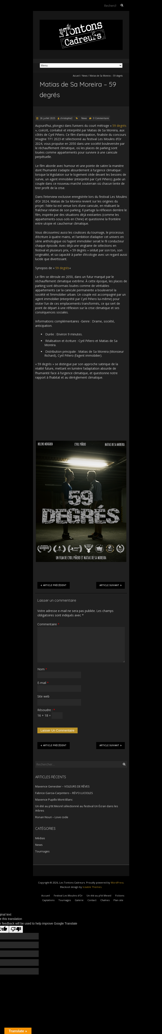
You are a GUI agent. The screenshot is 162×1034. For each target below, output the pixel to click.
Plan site (118, 900)
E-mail (43, 683)
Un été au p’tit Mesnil (99, 895)
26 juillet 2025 (47, 118)
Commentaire (48, 624)
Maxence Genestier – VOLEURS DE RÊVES (62, 786)
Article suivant (110, 585)
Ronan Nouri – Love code (51, 817)
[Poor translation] (16, 929)
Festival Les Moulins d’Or (68, 895)
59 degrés (119, 125)
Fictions (119, 895)
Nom (42, 669)
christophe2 (66, 118)
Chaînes (105, 900)
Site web (43, 696)
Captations (48, 900)
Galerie (79, 900)
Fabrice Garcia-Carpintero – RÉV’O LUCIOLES (64, 793)
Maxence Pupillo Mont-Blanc (54, 799)
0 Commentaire (101, 118)
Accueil (76, 75)
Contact (91, 900)
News (84, 75)
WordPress (117, 882)
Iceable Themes (92, 887)
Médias (40, 838)
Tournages (42, 851)
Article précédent (53, 585)
